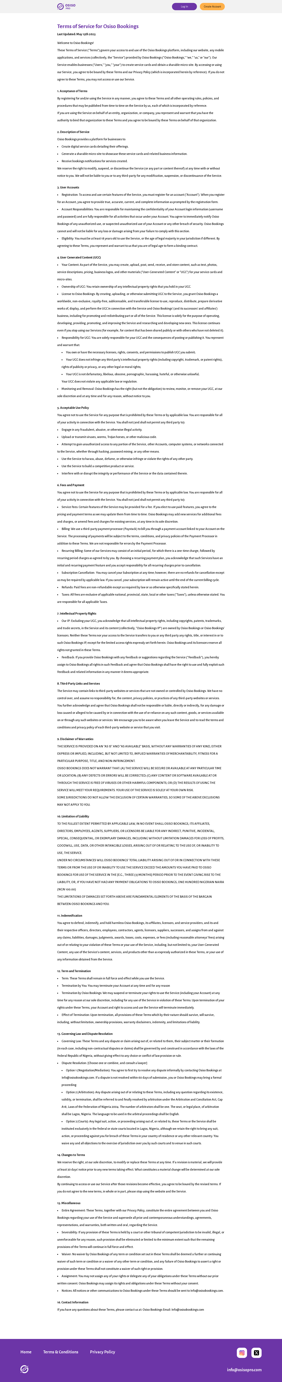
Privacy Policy (102, 1352)
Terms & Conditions (60, 1352)
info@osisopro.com (244, 1370)
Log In (184, 6)
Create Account (212, 6)
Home (26, 1352)
